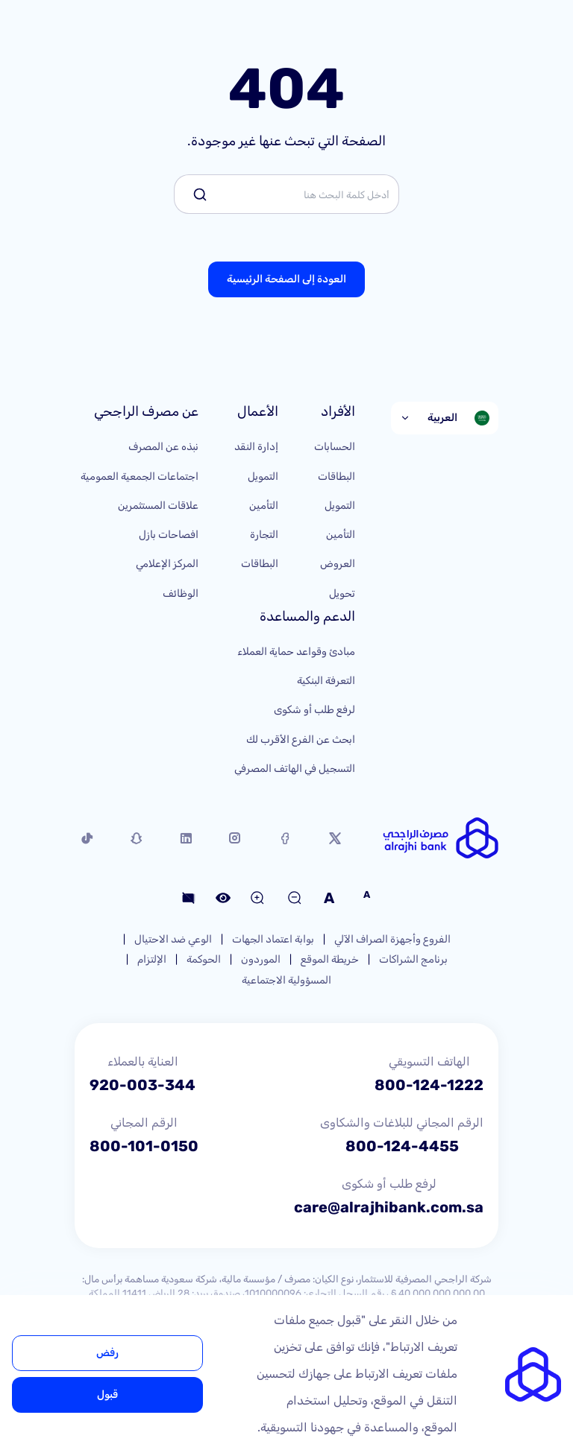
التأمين (340, 534)
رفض (107, 1352)
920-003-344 (142, 1085)
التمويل (340, 505)
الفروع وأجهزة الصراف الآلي (392, 939)
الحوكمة (204, 959)
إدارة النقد (256, 446)
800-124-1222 (429, 1085)
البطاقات (336, 476)
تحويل (342, 593)
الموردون (261, 959)
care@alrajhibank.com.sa (388, 1207)
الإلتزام (151, 959)
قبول (107, 1394)
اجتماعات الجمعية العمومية (139, 476)
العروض (337, 563)
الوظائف (180, 593)
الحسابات (334, 446)
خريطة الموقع (330, 959)
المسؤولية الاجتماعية (286, 980)
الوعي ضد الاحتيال (173, 939)
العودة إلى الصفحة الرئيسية (286, 279)
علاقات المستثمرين (158, 505)
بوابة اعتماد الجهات (273, 939)
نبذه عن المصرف (163, 446)
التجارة (264, 534)
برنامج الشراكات (413, 959)
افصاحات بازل (168, 534)
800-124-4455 (402, 1146)
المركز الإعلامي (167, 563)
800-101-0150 (144, 1146)
